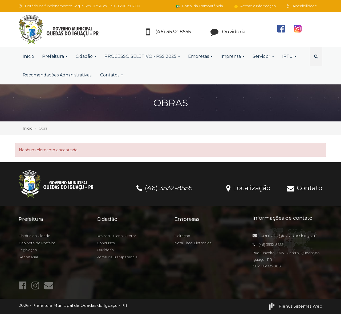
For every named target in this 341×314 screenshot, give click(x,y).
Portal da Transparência (199, 6)
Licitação (182, 236)
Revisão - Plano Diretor (116, 236)
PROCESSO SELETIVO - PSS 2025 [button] (142, 56)
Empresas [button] (200, 56)
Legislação (28, 250)
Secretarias (28, 257)
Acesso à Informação (255, 6)
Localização (248, 187)
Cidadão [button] (86, 56)
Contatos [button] (111, 75)
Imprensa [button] (233, 56)
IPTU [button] (289, 56)
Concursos (106, 243)
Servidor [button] (263, 56)
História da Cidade (34, 236)
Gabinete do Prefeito (37, 243)
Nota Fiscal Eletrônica (193, 243)
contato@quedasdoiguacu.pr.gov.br (297, 235)
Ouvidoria (105, 250)
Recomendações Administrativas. (57, 75)
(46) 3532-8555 (164, 187)
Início (28, 56)
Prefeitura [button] (55, 56)
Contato (304, 187)
